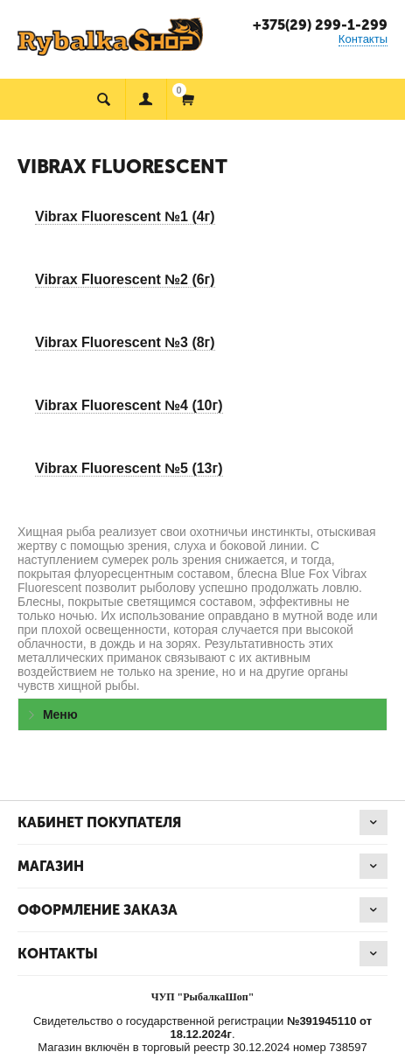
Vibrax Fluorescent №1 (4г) (125, 216)
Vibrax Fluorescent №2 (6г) (125, 279)
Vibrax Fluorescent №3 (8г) (125, 342)
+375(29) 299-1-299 (320, 25)
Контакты (363, 38)
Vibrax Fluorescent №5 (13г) (129, 468)
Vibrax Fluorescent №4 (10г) (129, 405)
